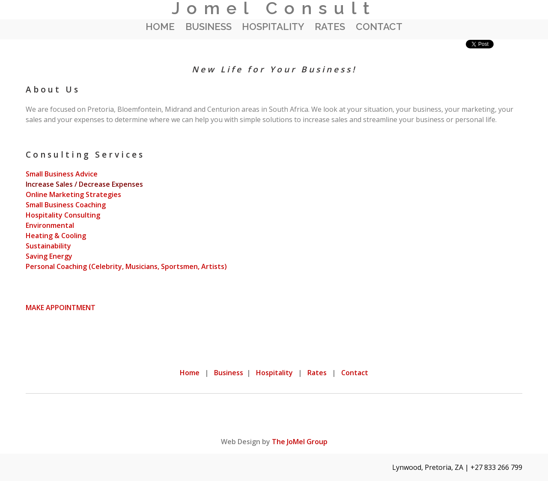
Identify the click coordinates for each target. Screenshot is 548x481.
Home (160, 26)
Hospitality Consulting (63, 215)
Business (208, 26)
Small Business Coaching (66, 204)
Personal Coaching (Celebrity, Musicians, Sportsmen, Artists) (126, 266)
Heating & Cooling (56, 235)
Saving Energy (49, 256)
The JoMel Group (300, 441)
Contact (379, 26)
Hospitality (273, 26)
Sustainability (48, 246)
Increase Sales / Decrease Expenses (84, 184)
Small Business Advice (62, 174)
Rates (330, 26)
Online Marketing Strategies (73, 194)
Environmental (50, 225)
